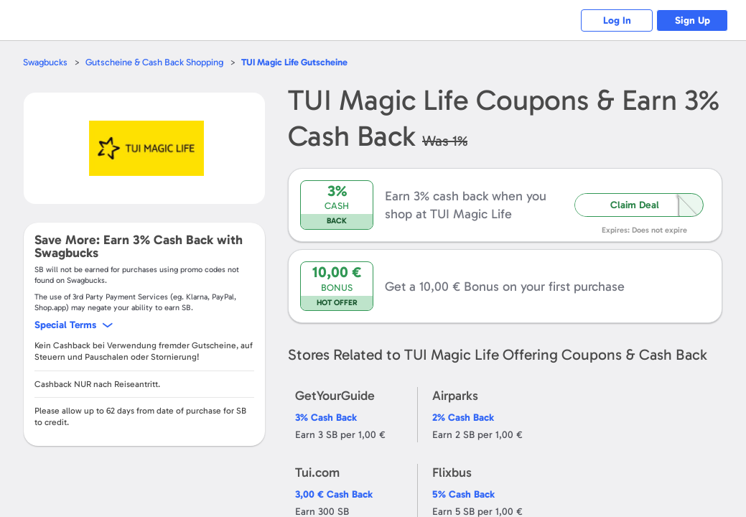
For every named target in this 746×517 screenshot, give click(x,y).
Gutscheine (294, 62)
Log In (617, 20)
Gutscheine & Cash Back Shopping (154, 62)
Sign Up (692, 20)
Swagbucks (45, 62)
